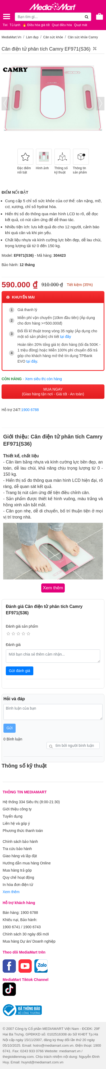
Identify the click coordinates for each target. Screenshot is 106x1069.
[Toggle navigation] (6, 16)
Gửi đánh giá (19, 671)
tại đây (65, 336)
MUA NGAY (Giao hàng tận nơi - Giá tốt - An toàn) (53, 391)
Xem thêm (11, 892)
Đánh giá (13, 645)
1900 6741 (11, 927)
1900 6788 (30, 410)
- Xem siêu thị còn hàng (42, 379)
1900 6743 (32, 927)
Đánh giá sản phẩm (22, 626)
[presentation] (6, 103)
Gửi (10, 728)
